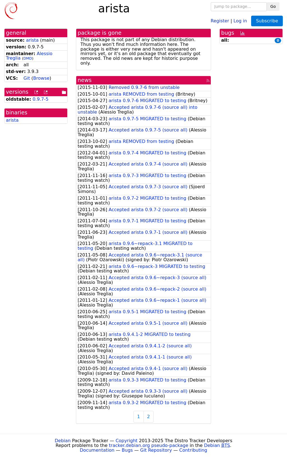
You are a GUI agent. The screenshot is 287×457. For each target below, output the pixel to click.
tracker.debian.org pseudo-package (148, 445)
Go (273, 6)
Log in (240, 20)
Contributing (193, 450)
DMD (27, 58)
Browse (41, 78)
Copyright (126, 440)
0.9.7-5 (40, 99)
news (85, 80)
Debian (63, 440)
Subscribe (267, 20)
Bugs (127, 450)
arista (32, 40)
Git (27, 78)
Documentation (97, 450)
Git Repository (156, 450)
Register (220, 20)
